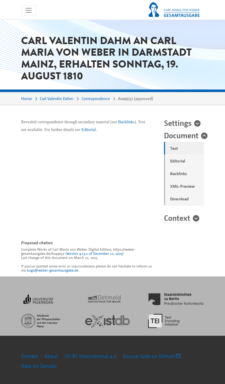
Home (26, 98)
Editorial (177, 161)
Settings (178, 123)
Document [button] (181, 135)
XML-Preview (182, 186)
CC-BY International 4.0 (90, 356)
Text (174, 148)
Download (179, 198)
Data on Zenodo (39, 366)
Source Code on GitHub (151, 356)
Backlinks (178, 173)
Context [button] (177, 218)
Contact (29, 356)
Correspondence (96, 98)
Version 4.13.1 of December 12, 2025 (94, 253)
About (51, 356)
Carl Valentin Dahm (56, 98)
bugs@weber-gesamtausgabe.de (52, 270)
